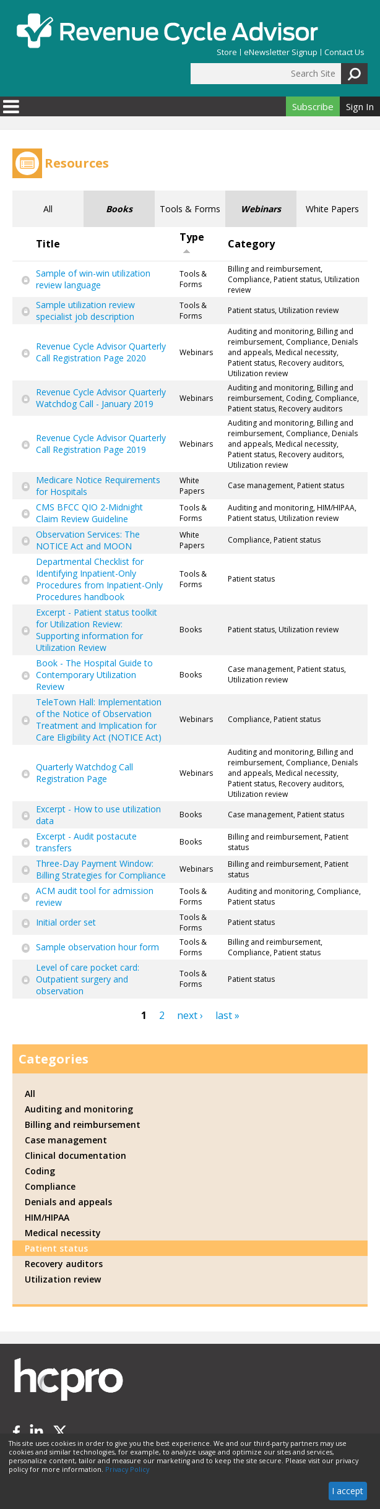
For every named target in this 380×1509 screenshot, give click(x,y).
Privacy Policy (127, 1469)
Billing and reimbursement (82, 1124)
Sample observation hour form (97, 947)
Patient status (56, 1248)
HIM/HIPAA (47, 1217)
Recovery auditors (64, 1264)
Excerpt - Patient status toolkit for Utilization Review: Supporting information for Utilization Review (96, 629)
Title (48, 244)
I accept (347, 1491)
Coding (40, 1171)
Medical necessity (63, 1233)
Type (191, 242)
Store (227, 52)
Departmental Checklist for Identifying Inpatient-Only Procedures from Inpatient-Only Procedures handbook (99, 579)
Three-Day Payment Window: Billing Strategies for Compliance (101, 869)
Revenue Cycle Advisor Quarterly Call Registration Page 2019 (101, 443)
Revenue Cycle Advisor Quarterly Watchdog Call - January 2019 (101, 398)
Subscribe (313, 106)
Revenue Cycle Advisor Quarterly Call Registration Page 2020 (101, 352)
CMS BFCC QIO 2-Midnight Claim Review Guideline (89, 513)
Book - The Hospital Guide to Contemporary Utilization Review (94, 674)
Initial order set (66, 922)
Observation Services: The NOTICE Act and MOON (88, 540)
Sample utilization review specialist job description (85, 310)
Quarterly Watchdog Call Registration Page (84, 773)
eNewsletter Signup (280, 52)
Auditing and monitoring (79, 1109)
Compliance (50, 1186)
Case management (66, 1140)
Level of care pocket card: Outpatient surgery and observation (87, 979)
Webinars (261, 209)
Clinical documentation (75, 1155)
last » (227, 1015)
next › (190, 1015)
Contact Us (344, 52)
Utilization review (63, 1279)
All (48, 209)
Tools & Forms (190, 209)
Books (119, 209)
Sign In (360, 106)
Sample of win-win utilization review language (93, 279)
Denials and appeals (68, 1202)
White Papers (332, 209)
